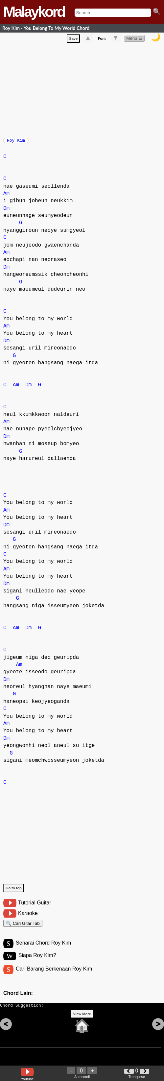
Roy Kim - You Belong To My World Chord (45, 28)
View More (82, 1024)
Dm (6, 211)
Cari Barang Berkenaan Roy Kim (54, 976)
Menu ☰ (134, 39)
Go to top (14, 891)
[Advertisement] (83, 90)
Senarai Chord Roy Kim (43, 949)
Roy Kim (16, 142)
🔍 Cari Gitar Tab (23, 927)
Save (73, 40)
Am (6, 197)
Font (102, 40)
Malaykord (34, 11)
